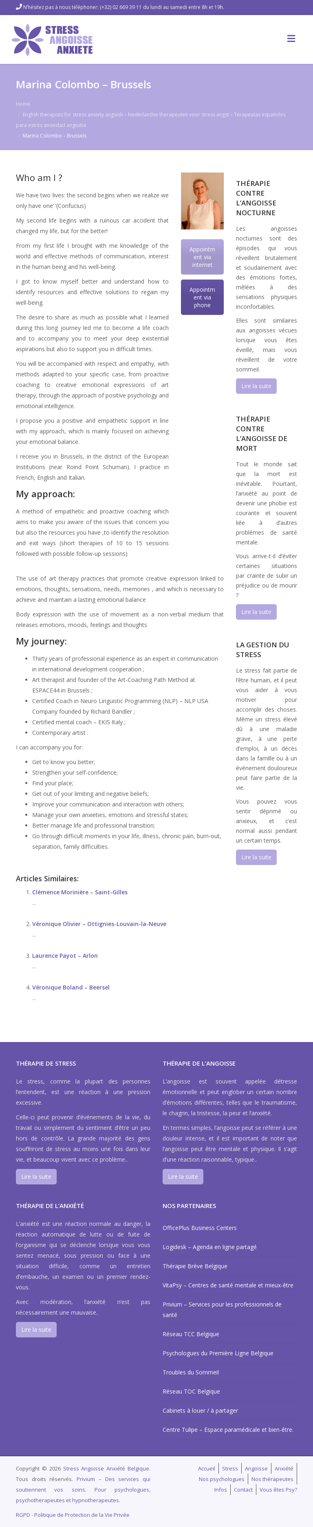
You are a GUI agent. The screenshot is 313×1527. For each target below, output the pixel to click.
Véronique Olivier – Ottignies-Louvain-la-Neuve (99, 924)
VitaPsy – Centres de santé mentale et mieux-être (228, 1285)
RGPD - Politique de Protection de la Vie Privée (73, 1514)
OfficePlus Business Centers (200, 1228)
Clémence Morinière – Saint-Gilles (80, 892)
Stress (230, 1468)
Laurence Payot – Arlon (65, 955)
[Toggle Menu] (291, 38)
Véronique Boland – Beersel (71, 987)
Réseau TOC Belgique (191, 1391)
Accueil (206, 1468)
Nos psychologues (222, 1479)
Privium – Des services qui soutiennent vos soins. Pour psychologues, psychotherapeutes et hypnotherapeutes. (83, 1489)
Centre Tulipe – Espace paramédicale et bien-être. (228, 1429)
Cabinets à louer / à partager (200, 1410)
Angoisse (256, 1468)
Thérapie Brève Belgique (195, 1266)
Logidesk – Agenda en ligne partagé (210, 1247)
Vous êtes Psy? (278, 1489)
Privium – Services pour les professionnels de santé (222, 1309)
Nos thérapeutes (272, 1479)
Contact (243, 1489)
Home (23, 103)
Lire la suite (256, 386)
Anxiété (284, 1468)
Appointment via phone (202, 297)
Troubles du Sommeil (191, 1372)
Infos (220, 1489)
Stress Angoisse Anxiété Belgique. (107, 1468)
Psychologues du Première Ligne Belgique (218, 1353)
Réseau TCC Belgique (191, 1334)
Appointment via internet (202, 257)
